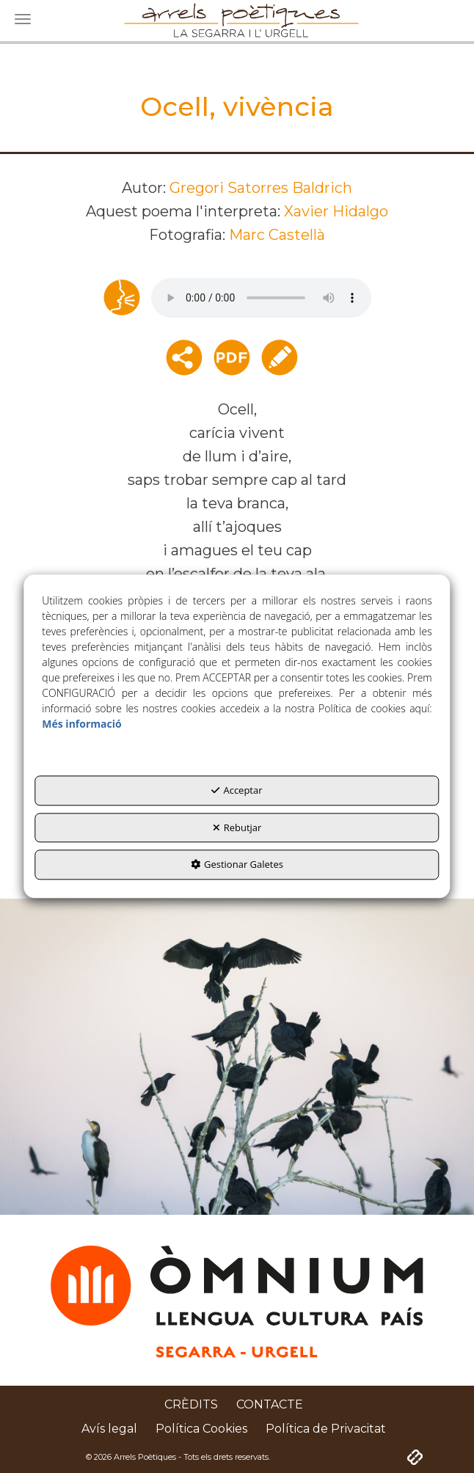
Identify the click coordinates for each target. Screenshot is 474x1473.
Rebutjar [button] (237, 827)
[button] (191, 1405)
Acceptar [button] (236, 790)
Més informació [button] (81, 724)
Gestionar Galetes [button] (237, 864)
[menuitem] (191, 1405)
